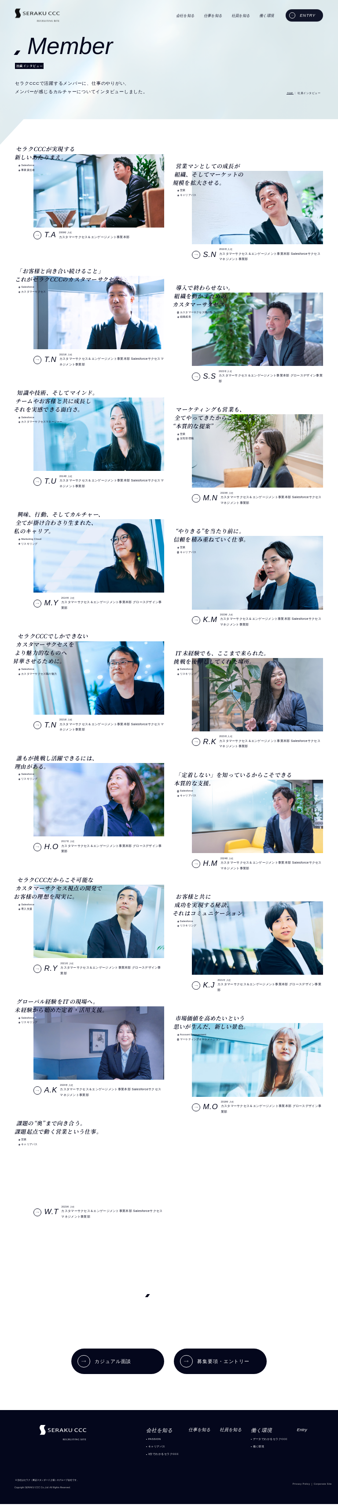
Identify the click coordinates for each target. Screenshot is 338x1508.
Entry (306, 1432)
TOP (284, 92)
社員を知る (226, 1432)
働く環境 (257, 1449)
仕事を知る (190, 1432)
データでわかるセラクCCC (271, 1441)
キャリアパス (142, 1449)
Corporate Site (320, 1488)
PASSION (139, 1441)
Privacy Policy (296, 1488)
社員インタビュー (307, 92)
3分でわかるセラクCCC (150, 1458)
